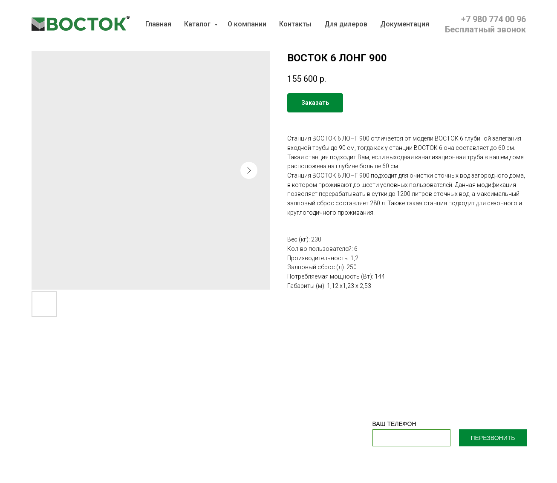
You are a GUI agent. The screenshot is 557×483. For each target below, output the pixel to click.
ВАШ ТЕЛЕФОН (394, 423)
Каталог (198, 24)
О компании (247, 24)
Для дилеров (345, 24)
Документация (404, 24)
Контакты (295, 24)
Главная (158, 24)
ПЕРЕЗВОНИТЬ (493, 437)
